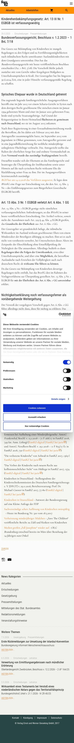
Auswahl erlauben (37, 417)
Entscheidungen (21, 33)
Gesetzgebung (19, 637)
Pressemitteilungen (38, 33)
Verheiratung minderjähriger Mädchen (24, 518)
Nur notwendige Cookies (37, 426)
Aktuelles (10, 10)
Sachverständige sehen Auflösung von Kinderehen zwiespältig (37, 509)
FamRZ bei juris (54, 442)
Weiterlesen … (7, 650)
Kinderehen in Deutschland (18, 500)
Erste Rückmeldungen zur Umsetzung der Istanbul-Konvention (35, 641)
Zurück (5, 548)
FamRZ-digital (36, 442)
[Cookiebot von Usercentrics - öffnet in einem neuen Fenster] (59, 315)
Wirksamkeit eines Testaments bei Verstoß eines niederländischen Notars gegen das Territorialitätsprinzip (32, 688)
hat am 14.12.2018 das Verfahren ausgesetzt (27, 180)
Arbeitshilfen (32, 10)
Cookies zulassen (37, 408)
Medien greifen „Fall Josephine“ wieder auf (26, 527)
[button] (71, 3)
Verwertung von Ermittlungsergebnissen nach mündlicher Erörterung (32, 664)
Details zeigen (58, 399)
